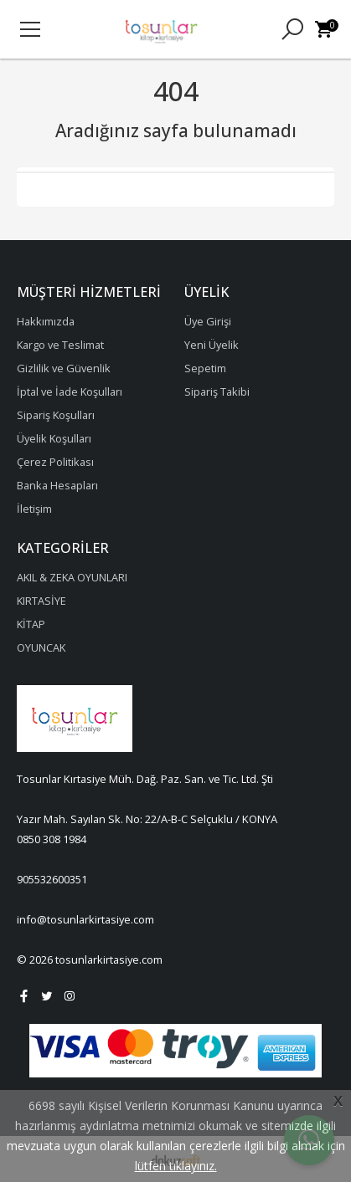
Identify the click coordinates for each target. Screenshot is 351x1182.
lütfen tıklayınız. (176, 1166)
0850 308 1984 (51, 839)
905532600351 (52, 879)
